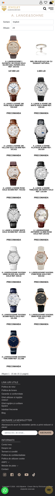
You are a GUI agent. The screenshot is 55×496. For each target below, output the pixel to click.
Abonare (46, 433)
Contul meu (7, 444)
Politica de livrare (9, 390)
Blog (4, 413)
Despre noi (6, 448)
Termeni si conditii (9, 452)
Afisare (6, 28)
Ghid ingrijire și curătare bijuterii (12, 404)
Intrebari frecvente (10, 409)
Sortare (6, 22)
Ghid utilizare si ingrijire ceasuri (12, 398)
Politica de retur (8, 387)
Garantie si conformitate (12, 394)
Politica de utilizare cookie (13, 459)
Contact (5, 469)
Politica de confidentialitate (13, 455)
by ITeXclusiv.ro (41, 486)
